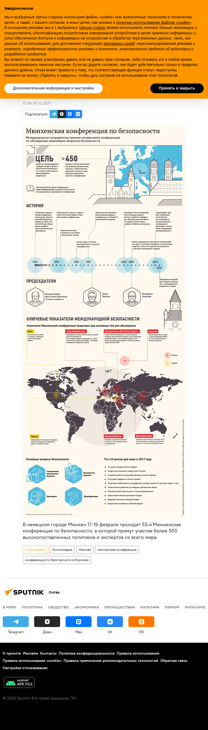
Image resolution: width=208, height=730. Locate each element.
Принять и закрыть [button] (177, 88)
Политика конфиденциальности (87, 653)
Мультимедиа (62, 550)
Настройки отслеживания (25, 667)
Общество (58, 607)
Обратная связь (173, 660)
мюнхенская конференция (117, 550)
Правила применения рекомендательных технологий (111, 660)
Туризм (172, 607)
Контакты (48, 653)
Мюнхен (85, 550)
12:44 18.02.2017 (37, 103)
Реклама (30, 653)
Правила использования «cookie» (32, 660)
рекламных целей (119, 43)
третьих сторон (92, 27)
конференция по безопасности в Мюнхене (57, 560)
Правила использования (138, 653)
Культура (149, 607)
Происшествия (119, 607)
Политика (32, 607)
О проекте (12, 653)
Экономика (86, 607)
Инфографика (35, 550)
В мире (9, 607)
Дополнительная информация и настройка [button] (53, 88)
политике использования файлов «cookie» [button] (153, 22)
